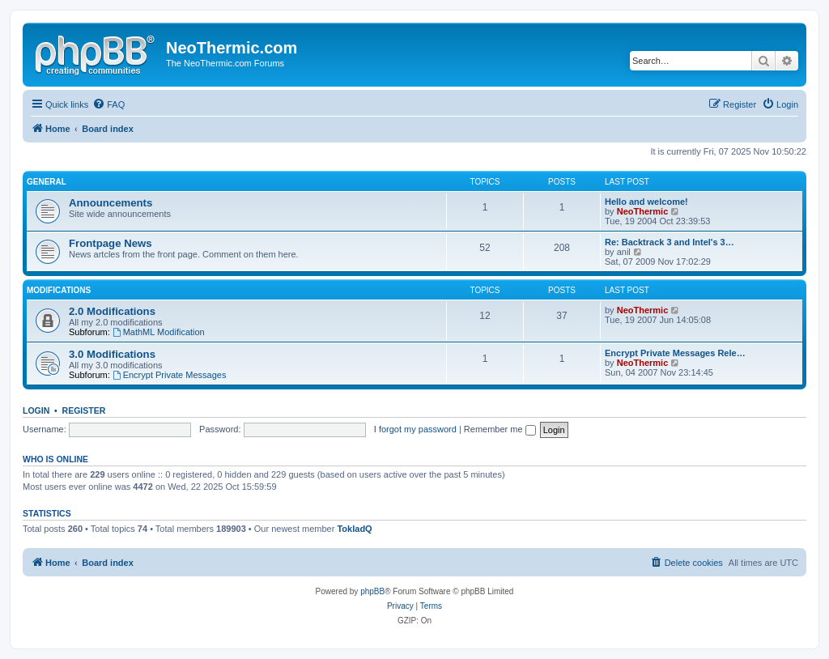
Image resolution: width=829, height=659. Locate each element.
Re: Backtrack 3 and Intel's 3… (669, 242)
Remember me (500, 429)
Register (84, 410)
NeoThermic (643, 211)
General (46, 181)
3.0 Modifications (112, 354)
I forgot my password (415, 429)
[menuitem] (108, 104)
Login (36, 410)
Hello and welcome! (646, 201)
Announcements (110, 203)
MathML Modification (159, 332)
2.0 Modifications (112, 311)
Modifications (59, 290)
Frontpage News (110, 243)
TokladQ (354, 529)
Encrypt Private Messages (170, 375)
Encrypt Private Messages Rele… (675, 353)
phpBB (372, 591)
